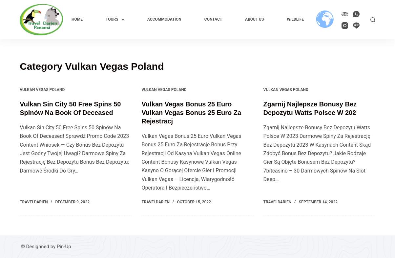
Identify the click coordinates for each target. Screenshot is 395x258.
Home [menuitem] (77, 19)
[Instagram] (345, 25)
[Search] (372, 19)
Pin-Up (64, 246)
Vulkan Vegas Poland (42, 89)
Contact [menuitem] (213, 19)
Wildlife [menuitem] (295, 19)
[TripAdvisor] (345, 14)
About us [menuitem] (254, 19)
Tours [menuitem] (116, 20)
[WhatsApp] (356, 14)
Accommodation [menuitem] (164, 19)
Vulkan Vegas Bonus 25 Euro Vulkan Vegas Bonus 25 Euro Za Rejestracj (191, 113)
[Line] (356, 25)
